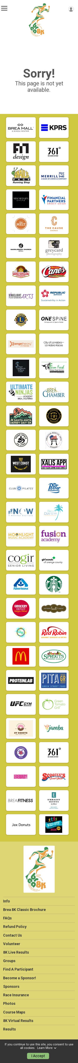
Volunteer (11, 944)
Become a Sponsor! (19, 978)
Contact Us (12, 935)
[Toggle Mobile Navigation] (4, 8)
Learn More (47, 1048)
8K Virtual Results (18, 1021)
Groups (9, 961)
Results (9, 1029)
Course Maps (14, 1012)
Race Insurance (16, 995)
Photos (9, 1003)
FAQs (7, 918)
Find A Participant (18, 969)
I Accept (38, 1056)
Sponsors (11, 986)
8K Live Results (16, 952)
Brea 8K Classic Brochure (24, 910)
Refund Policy (15, 927)
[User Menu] (71, 9)
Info (6, 901)
